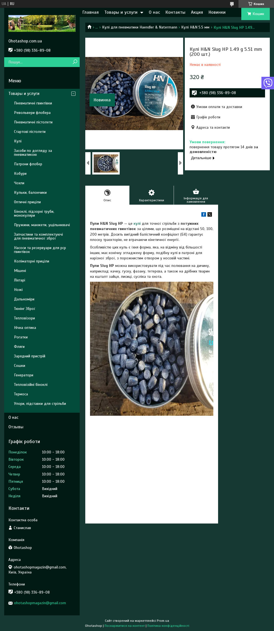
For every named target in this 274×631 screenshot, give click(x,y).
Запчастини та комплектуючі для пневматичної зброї (38, 236)
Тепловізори (24, 318)
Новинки (217, 12)
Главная (90, 12)
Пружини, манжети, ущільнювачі (42, 225)
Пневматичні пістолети (33, 122)
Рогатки (21, 337)
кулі (137, 223)
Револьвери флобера (32, 112)
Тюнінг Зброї (24, 308)
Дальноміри (24, 299)
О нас (154, 12)
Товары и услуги (121, 12)
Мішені (20, 270)
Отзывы (15, 426)
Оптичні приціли (27, 202)
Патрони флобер (28, 164)
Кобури (20, 173)
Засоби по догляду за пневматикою (33, 152)
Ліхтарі (19, 280)
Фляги (19, 346)
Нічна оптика (25, 327)
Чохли (19, 183)
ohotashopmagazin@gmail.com (40, 603)
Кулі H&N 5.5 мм (195, 27)
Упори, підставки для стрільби (40, 403)
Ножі (18, 289)
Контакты (175, 12)
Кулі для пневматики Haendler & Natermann (139, 27)
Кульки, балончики (30, 192)
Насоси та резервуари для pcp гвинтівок (40, 249)
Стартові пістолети (30, 131)
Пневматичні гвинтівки (33, 103)
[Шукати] (75, 62)
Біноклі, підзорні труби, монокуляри (34, 213)
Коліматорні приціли (31, 261)
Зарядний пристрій (29, 356)
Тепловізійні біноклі (31, 384)
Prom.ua (163, 621)
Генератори (23, 375)
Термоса (21, 394)
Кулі (18, 141)
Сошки (19, 365)
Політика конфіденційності (168, 626)
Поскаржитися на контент (125, 626)
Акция (197, 12)
